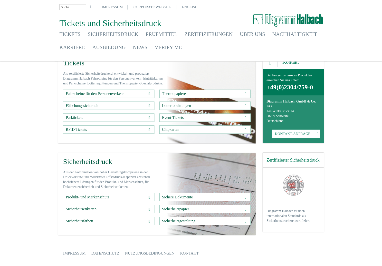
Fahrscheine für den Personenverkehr (95, 94)
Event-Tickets (173, 117)
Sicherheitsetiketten (81, 209)
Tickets (69, 34)
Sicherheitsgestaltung (178, 221)
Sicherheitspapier (175, 209)
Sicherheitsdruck (113, 34)
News (140, 47)
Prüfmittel (161, 34)
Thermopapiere (174, 94)
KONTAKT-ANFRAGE (292, 134)
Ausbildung (109, 47)
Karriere (72, 47)
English (190, 7)
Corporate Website (153, 7)
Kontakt (189, 253)
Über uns (252, 34)
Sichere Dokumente (177, 197)
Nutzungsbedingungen (149, 253)
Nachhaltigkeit (294, 34)
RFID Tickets (76, 129)
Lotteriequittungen (176, 105)
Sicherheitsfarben (79, 221)
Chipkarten (170, 129)
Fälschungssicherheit (82, 105)
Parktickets (74, 117)
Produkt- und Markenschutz (87, 197)
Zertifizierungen (209, 34)
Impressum (112, 7)
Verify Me (168, 47)
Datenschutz (105, 253)
